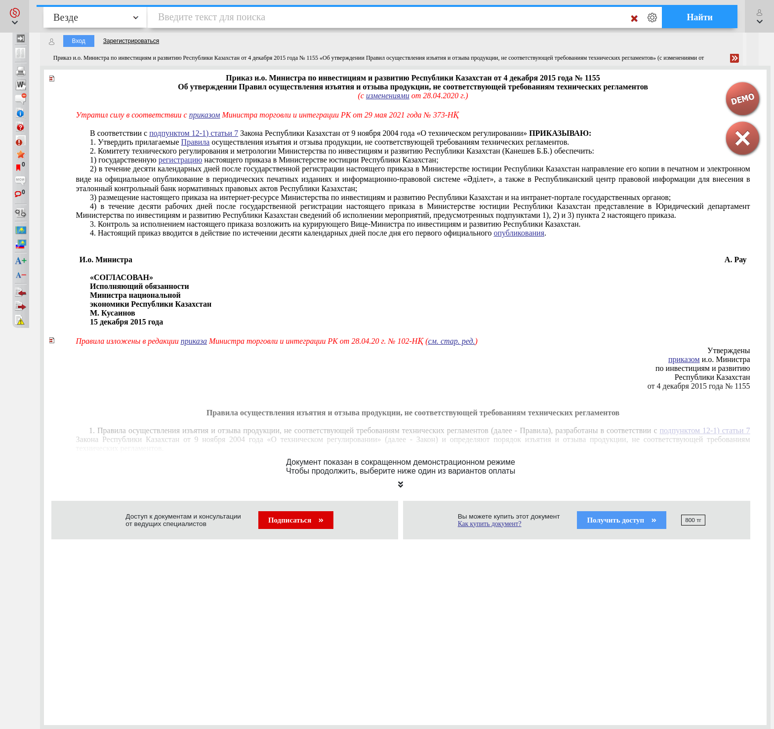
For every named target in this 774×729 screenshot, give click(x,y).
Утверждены (728, 350)
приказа (194, 341)
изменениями (387, 95)
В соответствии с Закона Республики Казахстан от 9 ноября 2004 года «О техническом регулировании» (340, 133)
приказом (204, 115)
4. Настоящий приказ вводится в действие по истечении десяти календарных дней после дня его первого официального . (318, 233)
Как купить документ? (490, 523)
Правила (195, 142)
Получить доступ (621, 520)
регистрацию (181, 160)
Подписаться (296, 520)
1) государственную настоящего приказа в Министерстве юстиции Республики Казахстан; (264, 160)
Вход (78, 41)
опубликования (518, 233)
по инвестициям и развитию (702, 368)
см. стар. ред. (451, 341)
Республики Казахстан (712, 377)
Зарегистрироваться (131, 41)
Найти (700, 17)
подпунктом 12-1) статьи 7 (193, 133)
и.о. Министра (709, 359)
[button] (14, 16)
